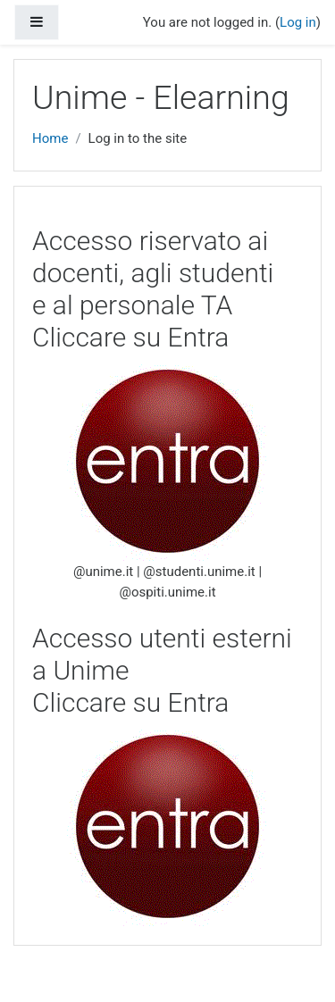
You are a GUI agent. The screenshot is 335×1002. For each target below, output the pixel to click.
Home (50, 138)
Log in (298, 22)
